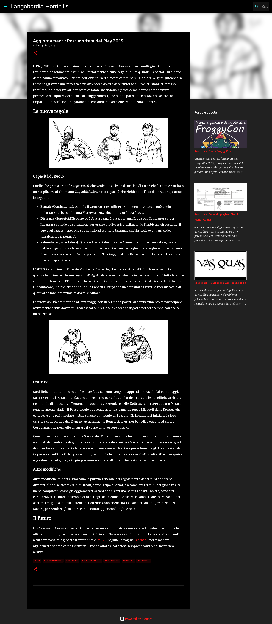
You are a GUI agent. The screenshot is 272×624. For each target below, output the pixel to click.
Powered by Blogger (136, 618)
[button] (35, 53)
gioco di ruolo (91, 560)
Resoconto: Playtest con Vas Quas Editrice (220, 282)
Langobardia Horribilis (39, 6)
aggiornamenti (53, 560)
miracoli (128, 560)
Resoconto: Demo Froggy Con (212, 151)
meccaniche (112, 560)
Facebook (141, 540)
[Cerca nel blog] (249, 6)
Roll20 (101, 540)
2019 (37, 560)
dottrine (72, 560)
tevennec (143, 560)
